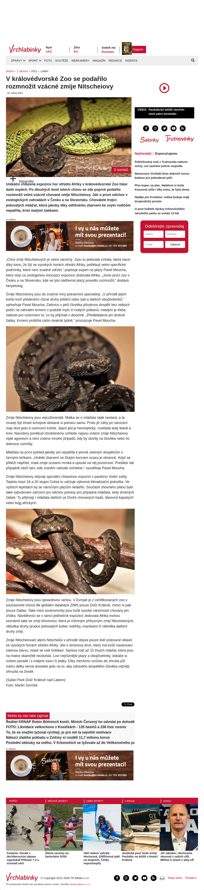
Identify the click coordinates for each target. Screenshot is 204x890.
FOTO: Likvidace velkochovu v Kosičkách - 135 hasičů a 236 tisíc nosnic (66, 727)
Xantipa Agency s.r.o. (79, 884)
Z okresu (22, 71)
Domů (9, 71)
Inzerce (131, 60)
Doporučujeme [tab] (166, 153)
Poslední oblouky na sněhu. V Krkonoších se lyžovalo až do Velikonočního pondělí (70, 743)
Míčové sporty (58, 801)
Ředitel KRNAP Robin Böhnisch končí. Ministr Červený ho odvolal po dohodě (70, 722)
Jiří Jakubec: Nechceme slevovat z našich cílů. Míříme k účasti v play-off (177, 856)
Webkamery (81, 60)
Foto (48, 60)
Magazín (138, 49)
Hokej (13, 801)
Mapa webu (175, 877)
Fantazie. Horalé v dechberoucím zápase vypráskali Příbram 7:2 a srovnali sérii (23, 858)
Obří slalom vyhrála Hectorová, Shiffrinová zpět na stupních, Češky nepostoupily (102, 858)
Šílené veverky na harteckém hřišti (57, 855)
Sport (33, 60)
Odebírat (175, 244)
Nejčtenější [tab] (143, 153)
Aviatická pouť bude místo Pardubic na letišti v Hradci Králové (140, 856)
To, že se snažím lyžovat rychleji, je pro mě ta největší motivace (58, 732)
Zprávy (16, 60)
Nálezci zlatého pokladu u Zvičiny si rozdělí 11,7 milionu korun (58, 738)
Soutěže (61, 60)
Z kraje (129, 801)
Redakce (115, 60)
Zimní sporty (94, 801)
